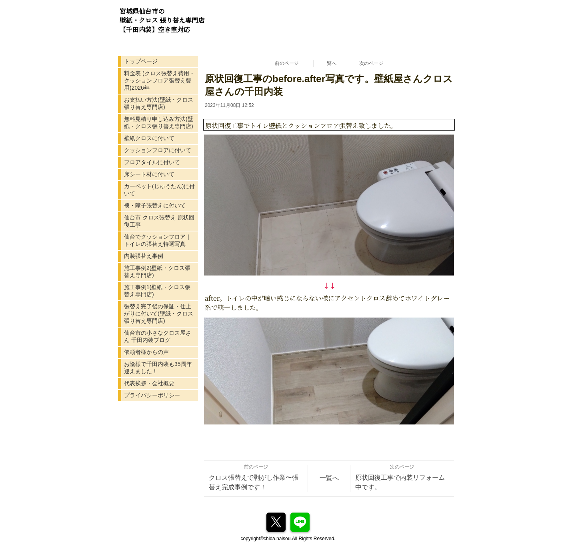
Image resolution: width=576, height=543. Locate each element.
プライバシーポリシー (152, 395)
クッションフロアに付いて (157, 150)
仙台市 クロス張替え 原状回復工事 (159, 221)
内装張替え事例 (143, 256)
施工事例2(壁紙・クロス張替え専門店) (157, 271)
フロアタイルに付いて (152, 162)
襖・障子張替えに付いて (155, 205)
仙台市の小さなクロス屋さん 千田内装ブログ (157, 336)
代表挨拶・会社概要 (149, 383)
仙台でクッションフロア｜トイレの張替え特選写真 (157, 240)
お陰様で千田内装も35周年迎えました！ (158, 367)
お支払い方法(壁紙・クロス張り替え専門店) (158, 103)
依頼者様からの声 (146, 352)
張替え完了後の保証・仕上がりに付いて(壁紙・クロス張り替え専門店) (158, 313)
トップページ (141, 61)
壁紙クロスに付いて (149, 138)
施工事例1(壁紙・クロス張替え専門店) (157, 291)
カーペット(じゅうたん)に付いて (159, 190)
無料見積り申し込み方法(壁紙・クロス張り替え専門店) (158, 122)
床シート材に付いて (149, 174)
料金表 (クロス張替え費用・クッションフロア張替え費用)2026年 (159, 80)
